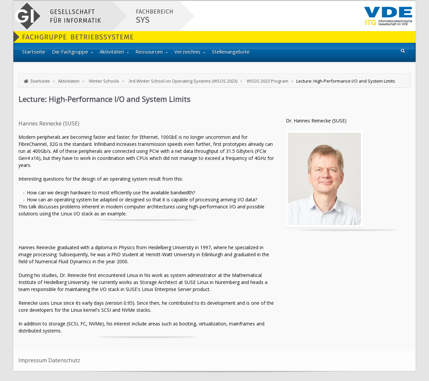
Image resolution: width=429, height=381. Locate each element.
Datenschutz (64, 360)
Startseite (40, 81)
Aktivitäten (68, 81)
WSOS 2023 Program (267, 81)
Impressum (32, 360)
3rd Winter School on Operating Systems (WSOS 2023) (183, 81)
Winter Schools (104, 81)
